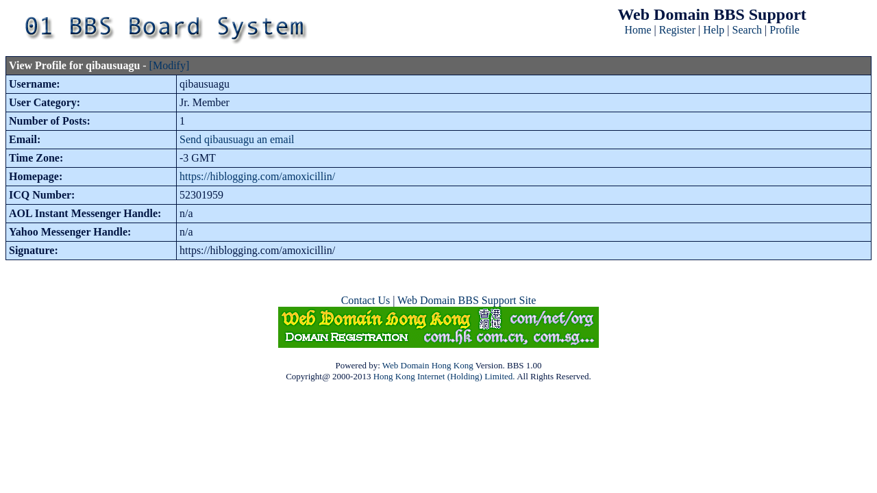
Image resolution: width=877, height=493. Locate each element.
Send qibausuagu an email (237, 139)
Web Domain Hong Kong (427, 365)
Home (637, 30)
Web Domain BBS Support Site (466, 300)
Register (677, 30)
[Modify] (169, 65)
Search (747, 30)
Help (713, 30)
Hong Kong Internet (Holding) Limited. (444, 376)
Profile (784, 30)
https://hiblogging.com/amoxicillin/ (257, 176)
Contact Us (366, 300)
